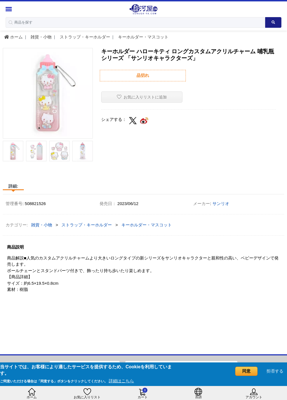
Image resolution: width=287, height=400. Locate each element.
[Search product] (273, 22)
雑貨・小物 (40, 37)
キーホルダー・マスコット (142, 37)
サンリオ (220, 203)
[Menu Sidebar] (9, 9)
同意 (246, 371)
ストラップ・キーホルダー (84, 37)
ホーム (13, 37)
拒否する (275, 371)
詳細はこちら (121, 380)
